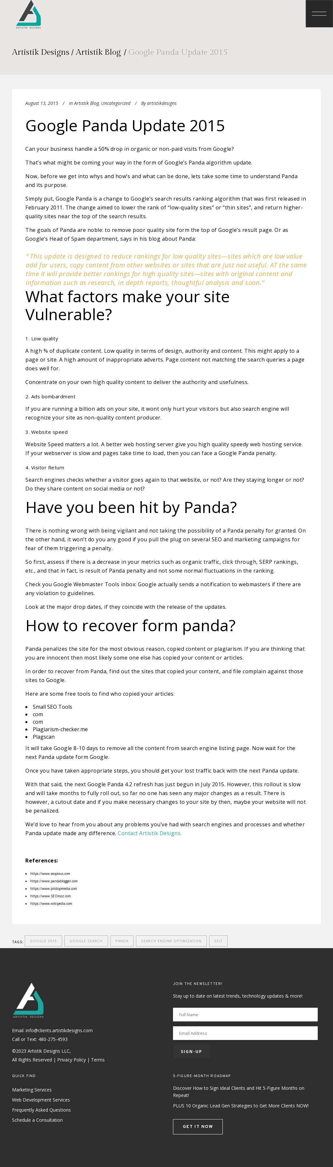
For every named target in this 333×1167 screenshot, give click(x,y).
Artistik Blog (98, 52)
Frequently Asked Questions (41, 1110)
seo (218, 941)
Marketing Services (32, 1090)
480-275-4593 (53, 1039)
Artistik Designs (40, 52)
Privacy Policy (71, 1060)
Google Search (86, 941)
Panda (121, 941)
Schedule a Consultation (37, 1120)
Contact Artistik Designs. (150, 833)
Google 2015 (43, 941)
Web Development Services (41, 1100)
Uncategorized (115, 103)
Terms (98, 1060)
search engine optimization (171, 941)
